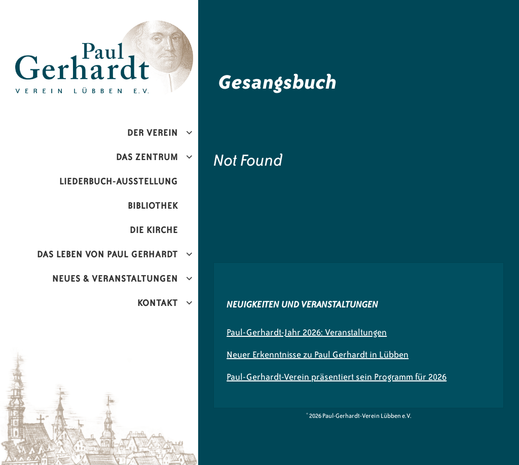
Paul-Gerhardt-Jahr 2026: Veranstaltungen (307, 332)
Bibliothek (153, 205)
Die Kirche (154, 230)
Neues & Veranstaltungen (115, 278)
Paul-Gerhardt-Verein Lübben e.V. (128, 28)
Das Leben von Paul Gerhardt (107, 254)
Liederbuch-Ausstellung (118, 181)
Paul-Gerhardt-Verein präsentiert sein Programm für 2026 (337, 376)
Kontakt (157, 302)
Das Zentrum (147, 157)
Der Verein (152, 132)
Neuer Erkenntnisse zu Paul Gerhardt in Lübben (318, 354)
